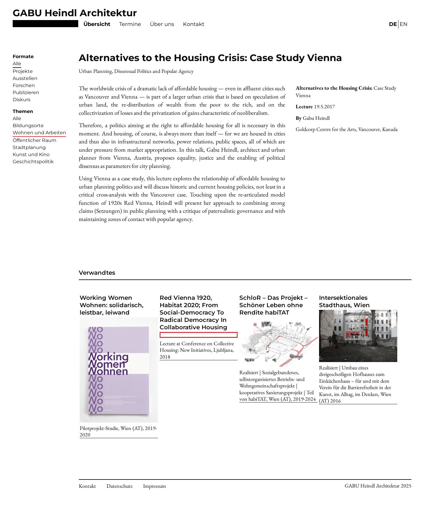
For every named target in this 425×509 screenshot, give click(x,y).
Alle (17, 63)
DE (393, 24)
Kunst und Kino (31, 154)
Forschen (24, 85)
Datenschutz (120, 485)
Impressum (154, 485)
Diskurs (21, 99)
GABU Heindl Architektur (75, 13)
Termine (130, 24)
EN (404, 24)
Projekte (23, 71)
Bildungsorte (28, 125)
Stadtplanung (29, 147)
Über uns (162, 24)
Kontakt (193, 24)
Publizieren (26, 92)
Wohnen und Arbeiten (39, 132)
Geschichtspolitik (33, 161)
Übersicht (97, 24)
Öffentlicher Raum (34, 140)
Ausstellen (25, 78)
